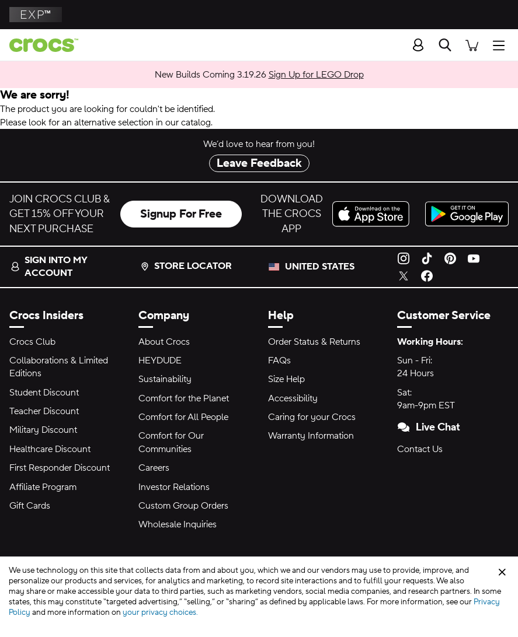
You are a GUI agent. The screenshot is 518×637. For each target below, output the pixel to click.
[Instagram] (403, 258)
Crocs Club (32, 342)
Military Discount (43, 430)
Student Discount (44, 392)
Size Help (286, 379)
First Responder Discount (59, 468)
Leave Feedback (259, 163)
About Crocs (164, 342)
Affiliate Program (43, 487)
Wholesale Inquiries (177, 524)
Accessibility (293, 398)
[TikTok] (427, 258)
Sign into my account (49, 266)
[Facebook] (427, 275)
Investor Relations (174, 487)
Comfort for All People (183, 417)
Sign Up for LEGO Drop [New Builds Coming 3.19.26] (316, 74)
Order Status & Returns (314, 342)
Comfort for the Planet (183, 398)
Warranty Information (311, 436)
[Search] (445, 44)
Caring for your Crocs (312, 417)
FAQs (279, 360)
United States (319, 266)
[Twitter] (403, 275)
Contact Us (420, 449)
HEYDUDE (160, 360)
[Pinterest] (450, 258)
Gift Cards (29, 506)
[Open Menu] (501, 44)
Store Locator (186, 266)
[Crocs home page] (39, 45)
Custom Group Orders (183, 506)
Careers (153, 468)
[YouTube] (473, 258)
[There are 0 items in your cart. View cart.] (471, 44)
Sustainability (165, 379)
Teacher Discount (44, 411)
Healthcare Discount (50, 449)
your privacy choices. (160, 612)
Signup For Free (181, 214)
